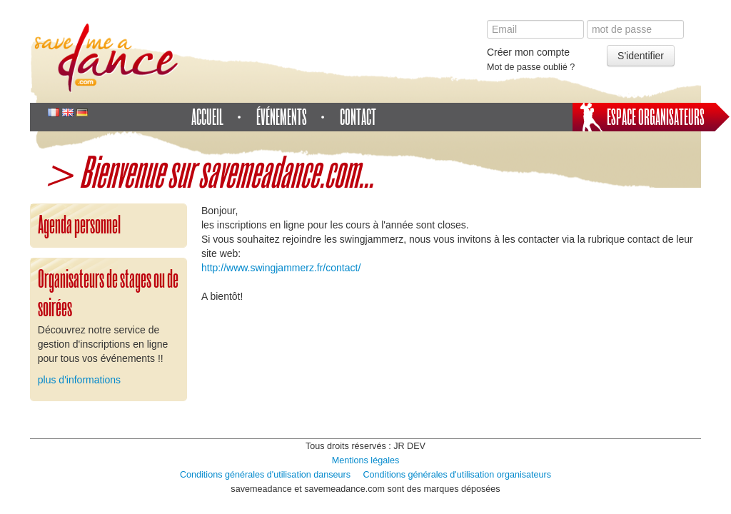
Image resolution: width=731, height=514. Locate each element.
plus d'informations (79, 380)
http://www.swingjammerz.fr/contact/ (281, 267)
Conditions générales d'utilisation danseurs (265, 475)
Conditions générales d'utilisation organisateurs (457, 475)
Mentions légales (366, 460)
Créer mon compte (528, 52)
